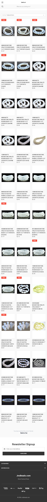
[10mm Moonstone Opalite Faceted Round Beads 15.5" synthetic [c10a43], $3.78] (38, 252)
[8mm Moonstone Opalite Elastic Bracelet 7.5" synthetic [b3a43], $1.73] (8, 400)
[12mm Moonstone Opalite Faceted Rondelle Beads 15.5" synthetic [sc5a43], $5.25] (38, 178)
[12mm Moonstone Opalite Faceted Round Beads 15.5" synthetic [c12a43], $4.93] (8, 289)
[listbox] (25, 15)
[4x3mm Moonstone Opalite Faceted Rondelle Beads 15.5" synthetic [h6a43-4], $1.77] (8, 363)
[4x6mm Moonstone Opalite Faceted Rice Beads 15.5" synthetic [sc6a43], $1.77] (8, 215)
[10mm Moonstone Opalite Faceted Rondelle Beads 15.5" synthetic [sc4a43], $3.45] (23, 178)
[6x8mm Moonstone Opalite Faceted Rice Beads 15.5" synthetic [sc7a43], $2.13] (23, 215)
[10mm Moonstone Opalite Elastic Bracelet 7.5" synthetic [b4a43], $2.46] (38, 400)
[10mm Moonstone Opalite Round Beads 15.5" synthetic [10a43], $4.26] (8, 66)
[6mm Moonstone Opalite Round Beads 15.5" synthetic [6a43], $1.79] (23, 31)
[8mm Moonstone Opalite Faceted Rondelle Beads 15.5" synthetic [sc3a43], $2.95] (8, 178)
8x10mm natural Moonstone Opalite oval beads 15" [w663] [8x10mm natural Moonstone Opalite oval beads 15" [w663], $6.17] (38, 379)
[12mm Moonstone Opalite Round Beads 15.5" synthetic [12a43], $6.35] (23, 66)
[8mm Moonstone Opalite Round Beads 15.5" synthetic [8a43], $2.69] (38, 31)
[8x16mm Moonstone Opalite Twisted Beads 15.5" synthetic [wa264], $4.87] (23, 289)
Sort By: (4, 15)
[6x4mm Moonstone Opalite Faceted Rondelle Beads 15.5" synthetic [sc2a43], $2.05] (38, 140)
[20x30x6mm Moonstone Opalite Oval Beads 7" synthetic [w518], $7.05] (38, 289)
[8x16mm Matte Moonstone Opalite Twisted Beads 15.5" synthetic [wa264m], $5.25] (23, 363)
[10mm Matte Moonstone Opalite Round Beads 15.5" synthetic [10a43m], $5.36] (38, 103)
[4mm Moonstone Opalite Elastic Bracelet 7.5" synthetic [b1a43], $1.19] (23, 400)
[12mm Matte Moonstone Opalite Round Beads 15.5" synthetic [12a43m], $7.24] (8, 140)
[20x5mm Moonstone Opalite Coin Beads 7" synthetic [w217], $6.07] (38, 326)
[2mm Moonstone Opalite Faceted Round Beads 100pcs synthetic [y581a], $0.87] (23, 326)
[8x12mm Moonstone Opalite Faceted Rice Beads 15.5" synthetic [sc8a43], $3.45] (38, 215)
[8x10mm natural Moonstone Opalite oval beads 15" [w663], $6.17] (38, 363)
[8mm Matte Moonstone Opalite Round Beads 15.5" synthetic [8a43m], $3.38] (23, 103)
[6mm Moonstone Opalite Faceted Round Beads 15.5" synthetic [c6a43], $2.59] (8, 252)
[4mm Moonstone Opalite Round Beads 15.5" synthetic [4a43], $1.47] (8, 31)
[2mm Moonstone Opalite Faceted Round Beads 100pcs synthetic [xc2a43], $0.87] (8, 326)
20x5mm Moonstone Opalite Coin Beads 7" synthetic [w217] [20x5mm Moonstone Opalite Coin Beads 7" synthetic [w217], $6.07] (38, 342)
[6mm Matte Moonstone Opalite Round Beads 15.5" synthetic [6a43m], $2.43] (8, 103)
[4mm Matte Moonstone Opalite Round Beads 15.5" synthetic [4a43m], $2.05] (38, 66)
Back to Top (23, 433)
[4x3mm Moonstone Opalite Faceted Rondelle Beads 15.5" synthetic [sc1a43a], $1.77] (23, 140)
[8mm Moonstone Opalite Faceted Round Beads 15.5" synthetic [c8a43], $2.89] (23, 252)
